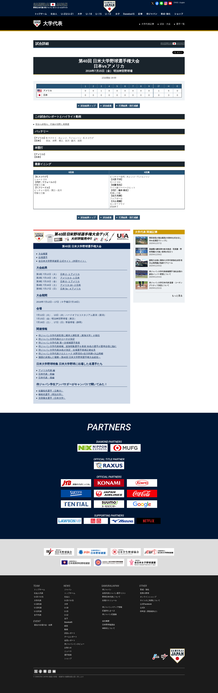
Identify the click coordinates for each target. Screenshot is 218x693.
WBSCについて (108, 628)
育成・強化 (144, 589)
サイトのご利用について (150, 600)
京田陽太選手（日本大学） (52, 398)
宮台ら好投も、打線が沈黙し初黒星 (52, 124)
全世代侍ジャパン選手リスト (114, 593)
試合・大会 (165, 24)
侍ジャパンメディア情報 (112, 607)
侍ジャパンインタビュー (74, 644)
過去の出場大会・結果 (43, 625)
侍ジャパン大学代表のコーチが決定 (56, 339)
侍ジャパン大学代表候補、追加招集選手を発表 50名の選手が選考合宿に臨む (77, 346)
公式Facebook (146, 604)
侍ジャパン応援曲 (109, 614)
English (182, 2)
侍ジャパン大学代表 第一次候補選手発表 (59, 342)
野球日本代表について (111, 597)
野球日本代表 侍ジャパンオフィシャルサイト (51, 5)
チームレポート (70, 637)
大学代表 (52, 23)
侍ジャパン (106, 589)
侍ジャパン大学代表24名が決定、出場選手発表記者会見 (67, 350)
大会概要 (43, 253)
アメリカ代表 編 (46, 370)
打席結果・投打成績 (128, 106)
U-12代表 (38, 611)
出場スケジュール (109, 600)
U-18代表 (38, 604)
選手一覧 (180, 24)
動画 (66, 629)
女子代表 (37, 615)
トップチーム (39, 589)
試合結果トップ (88, 106)
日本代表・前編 (46, 374)
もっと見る (177, 295)
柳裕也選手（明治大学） (50, 394)
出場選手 (43, 257)
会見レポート (69, 640)
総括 (66, 626)
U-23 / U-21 (38, 597)
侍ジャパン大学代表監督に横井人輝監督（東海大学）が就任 (69, 335)
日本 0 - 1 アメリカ (70, 281)
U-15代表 (38, 608)
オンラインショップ (148, 597)
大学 (66, 604)
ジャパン (68, 589)
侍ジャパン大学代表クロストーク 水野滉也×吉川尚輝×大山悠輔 (70, 353)
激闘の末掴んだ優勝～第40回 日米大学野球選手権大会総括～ (69, 357)
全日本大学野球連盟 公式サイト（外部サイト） (62, 261)
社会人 (67, 597)
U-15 (66, 611)
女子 (66, 619)
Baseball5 (68, 622)
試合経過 (107, 106)
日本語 (176, 2)
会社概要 (105, 621)
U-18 (66, 608)
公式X (142, 608)
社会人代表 (38, 593)
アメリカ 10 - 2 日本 (70, 285)
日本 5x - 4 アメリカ (70, 288)
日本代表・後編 (46, 377)
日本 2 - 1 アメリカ (70, 274)
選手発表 (68, 655)
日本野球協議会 (108, 625)
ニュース (68, 651)
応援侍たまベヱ (108, 611)
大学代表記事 (147, 24)
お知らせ (68, 648)
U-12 (66, 615)
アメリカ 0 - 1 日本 (70, 277)
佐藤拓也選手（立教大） (50, 390)
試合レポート (69, 633)
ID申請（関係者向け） (149, 611)
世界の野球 (144, 593)
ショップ (68, 658)
